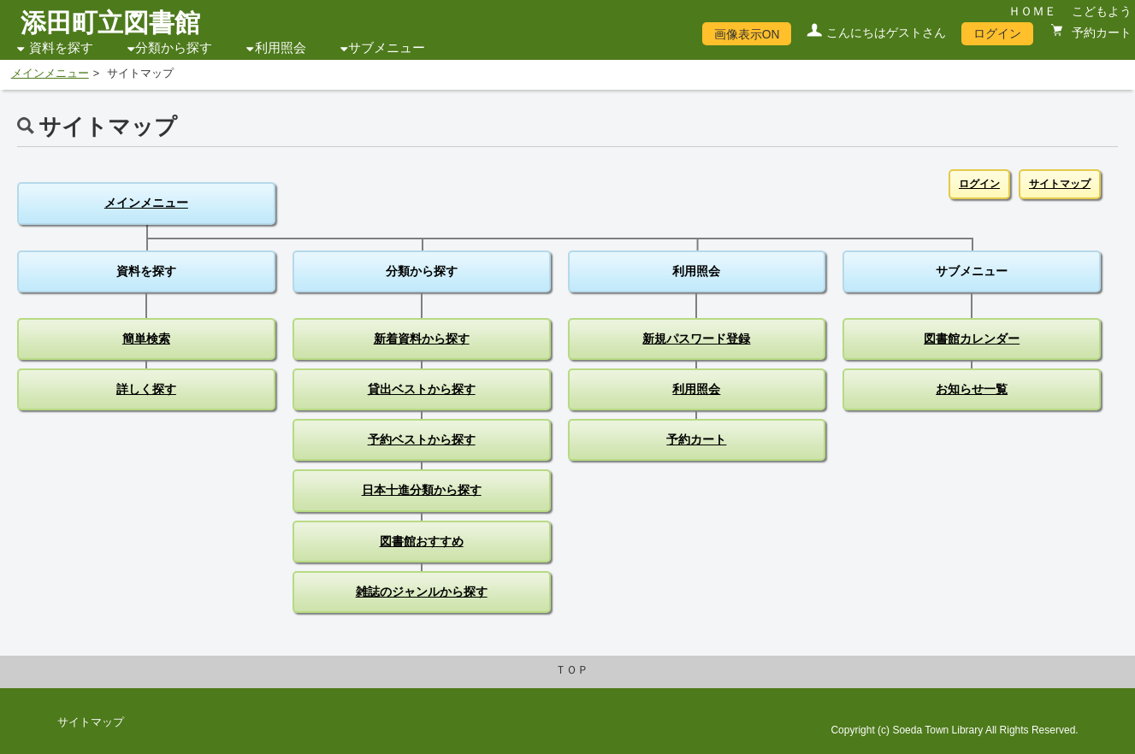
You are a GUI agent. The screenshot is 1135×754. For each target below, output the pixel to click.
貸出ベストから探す (422, 389)
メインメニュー (50, 74)
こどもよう (1102, 11)
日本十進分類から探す (422, 490)
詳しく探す (146, 389)
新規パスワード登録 (696, 338)
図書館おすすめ (422, 541)
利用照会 (280, 48)
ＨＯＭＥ (1032, 11)
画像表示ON (747, 34)
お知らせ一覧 (972, 389)
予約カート (1100, 32)
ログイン (997, 33)
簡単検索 (146, 338)
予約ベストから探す (422, 439)
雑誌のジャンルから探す (422, 591)
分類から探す (173, 48)
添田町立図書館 (110, 23)
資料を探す (61, 48)
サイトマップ (1060, 184)
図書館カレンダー (972, 338)
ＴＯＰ (571, 670)
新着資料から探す (422, 338)
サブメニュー (386, 48)
